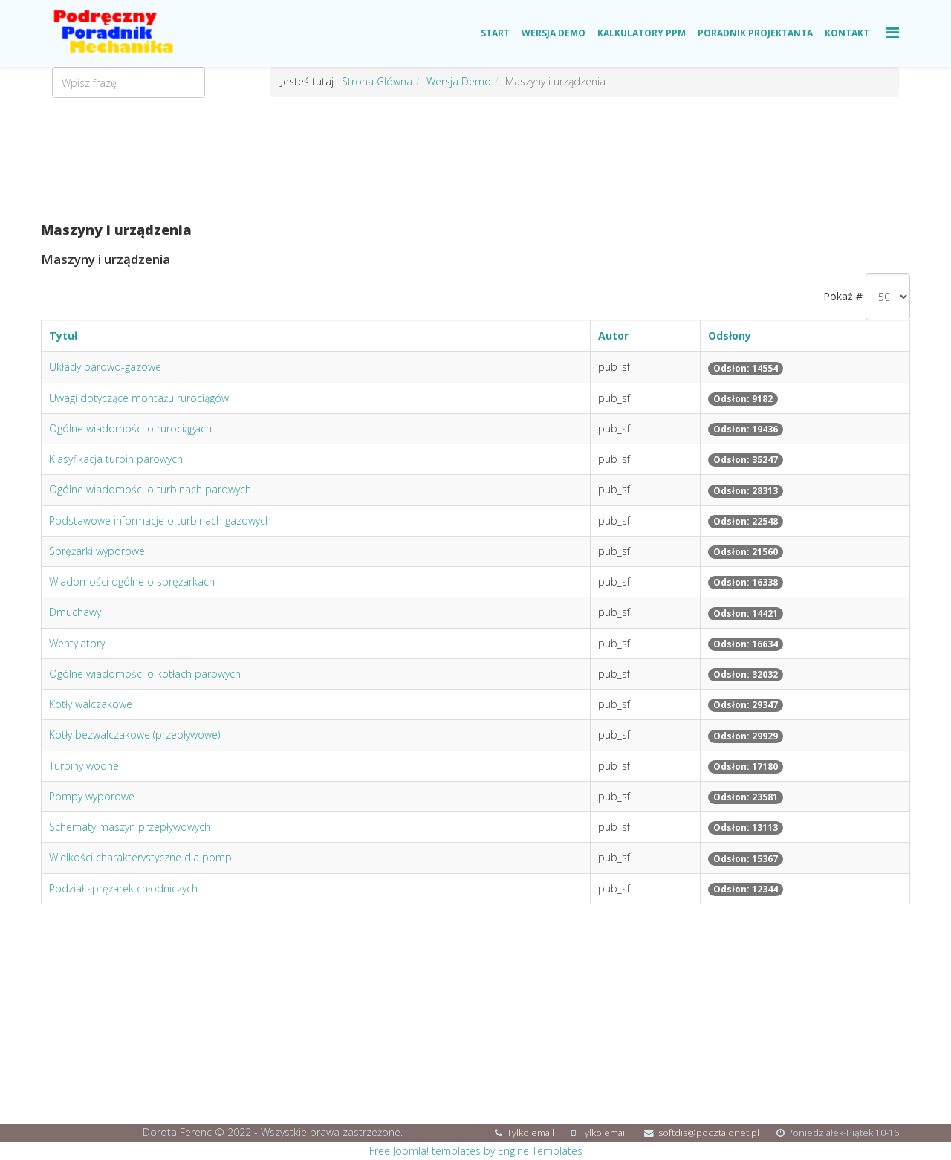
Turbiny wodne (84, 766)
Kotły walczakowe (90, 704)
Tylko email (530, 1133)
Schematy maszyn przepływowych (129, 827)
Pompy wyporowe (91, 796)
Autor (613, 335)
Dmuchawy (75, 612)
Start (495, 33)
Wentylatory (77, 643)
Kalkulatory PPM (641, 33)
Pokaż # (843, 296)
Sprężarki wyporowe (97, 551)
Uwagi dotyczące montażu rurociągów (139, 398)
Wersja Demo (553, 33)
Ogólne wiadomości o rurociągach (130, 428)
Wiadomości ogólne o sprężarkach (132, 581)
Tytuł (63, 335)
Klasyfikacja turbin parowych (116, 459)
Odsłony (729, 335)
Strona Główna (377, 81)
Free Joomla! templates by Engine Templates (475, 1151)
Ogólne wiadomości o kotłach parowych (145, 674)
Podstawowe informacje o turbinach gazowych (160, 520)
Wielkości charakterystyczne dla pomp (140, 857)
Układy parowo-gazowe (105, 367)
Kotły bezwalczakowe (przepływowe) (134, 735)
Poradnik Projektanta (755, 33)
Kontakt (847, 33)
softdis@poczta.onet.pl (708, 1133)
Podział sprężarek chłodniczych (123, 888)
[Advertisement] (475, 159)
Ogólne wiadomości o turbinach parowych (150, 489)
